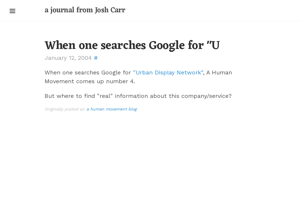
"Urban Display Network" (168, 72)
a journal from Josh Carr (85, 10)
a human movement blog (111, 109)
